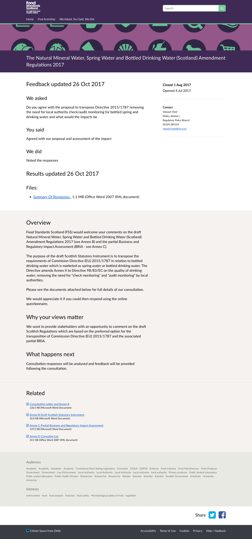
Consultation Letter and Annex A (47, 404)
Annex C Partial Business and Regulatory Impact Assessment (64, 425)
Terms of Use (168, 530)
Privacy (197, 530)
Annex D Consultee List (42, 436)
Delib (57, 530)
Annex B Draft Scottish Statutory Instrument (55, 414)
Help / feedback (216, 530)
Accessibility (148, 530)
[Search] (222, 8)
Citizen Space (38, 530)
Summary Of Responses (52, 197)
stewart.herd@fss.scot (174, 128)
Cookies (184, 530)
